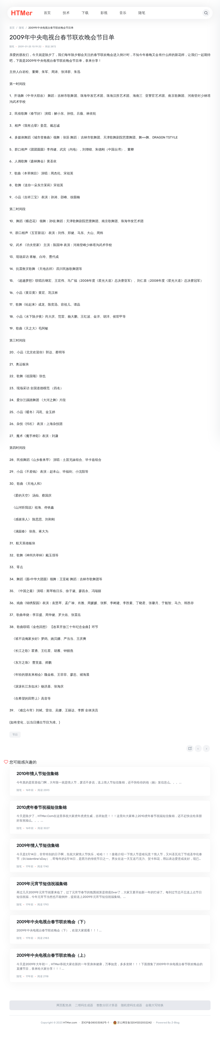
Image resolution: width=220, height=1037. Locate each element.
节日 (15, 734)
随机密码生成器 (131, 1007)
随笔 (141, 13)
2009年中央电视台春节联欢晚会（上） (52, 957)
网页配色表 (64, 1007)
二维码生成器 (84, 1007)
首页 (47, 13)
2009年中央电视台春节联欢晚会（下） (52, 924)
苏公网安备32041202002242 (132, 1024)
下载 (85, 13)
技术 (66, 13)
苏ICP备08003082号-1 (95, 1024)
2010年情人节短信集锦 (37, 775)
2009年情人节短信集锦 (38, 847)
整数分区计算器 (107, 1007)
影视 (104, 13)
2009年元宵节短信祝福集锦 (42, 885)
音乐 (122, 13)
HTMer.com (70, 1024)
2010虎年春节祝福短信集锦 (42, 809)
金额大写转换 (154, 1007)
